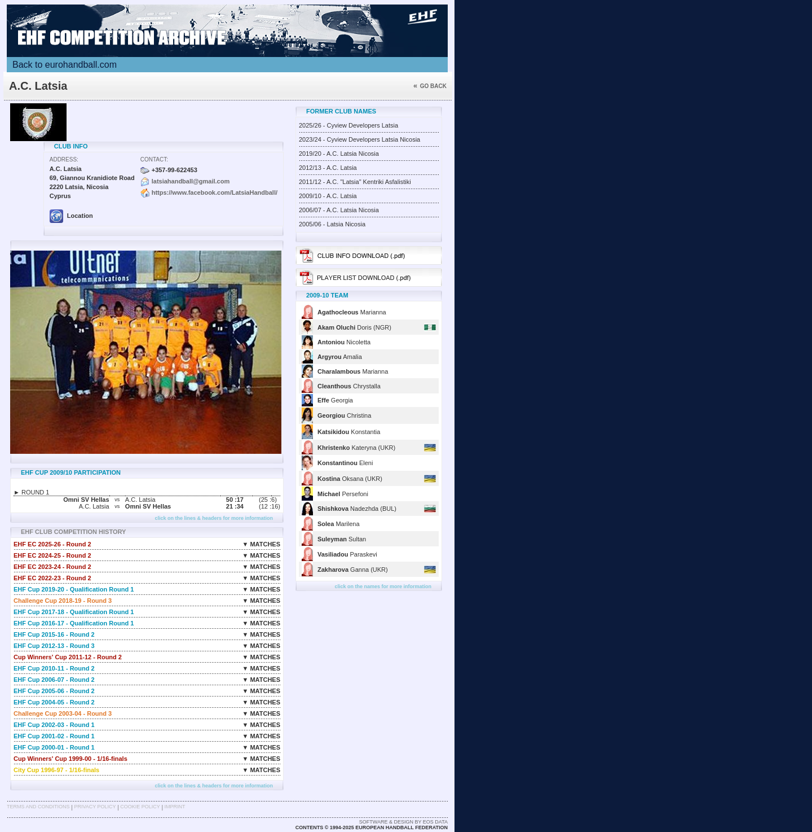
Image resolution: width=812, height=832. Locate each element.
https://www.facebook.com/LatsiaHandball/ (214, 192)
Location (71, 215)
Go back (430, 86)
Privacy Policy (95, 806)
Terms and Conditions (38, 806)
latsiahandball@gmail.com (191, 181)
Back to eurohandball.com (64, 64)
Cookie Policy (140, 806)
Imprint (175, 806)
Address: (64, 159)
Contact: (154, 159)
